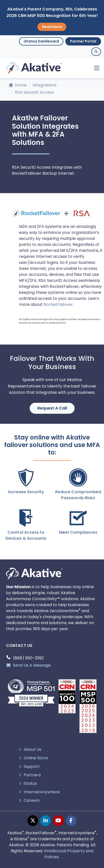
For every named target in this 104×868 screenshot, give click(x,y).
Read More (52, 26)
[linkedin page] (45, 820)
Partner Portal (83, 41)
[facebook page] (71, 820)
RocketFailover (58, 304)
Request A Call (52, 408)
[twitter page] (32, 820)
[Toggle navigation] (94, 68)
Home (18, 85)
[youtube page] (58, 820)
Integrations (45, 85)
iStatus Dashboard (41, 41)
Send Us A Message (28, 665)
